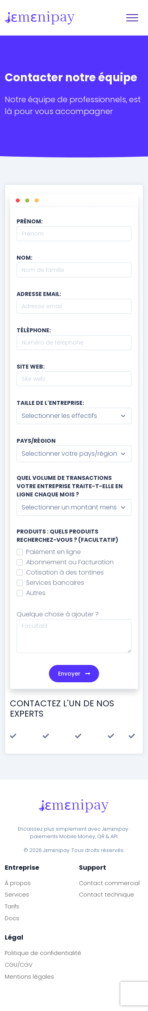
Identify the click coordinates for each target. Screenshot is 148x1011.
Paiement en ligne (53, 551)
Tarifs (12, 906)
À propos (18, 883)
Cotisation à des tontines (65, 572)
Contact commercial (109, 883)
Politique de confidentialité (43, 953)
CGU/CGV (18, 965)
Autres (35, 592)
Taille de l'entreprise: (50, 403)
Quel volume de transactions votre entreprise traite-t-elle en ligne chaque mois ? (70, 486)
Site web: (31, 367)
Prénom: (30, 221)
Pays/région (36, 441)
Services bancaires (55, 582)
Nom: (24, 258)
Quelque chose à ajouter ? (58, 614)
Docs (12, 918)
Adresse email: (39, 294)
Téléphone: (34, 330)
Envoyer (74, 674)
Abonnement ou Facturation (70, 562)
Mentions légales (29, 977)
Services (17, 895)
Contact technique (106, 895)
